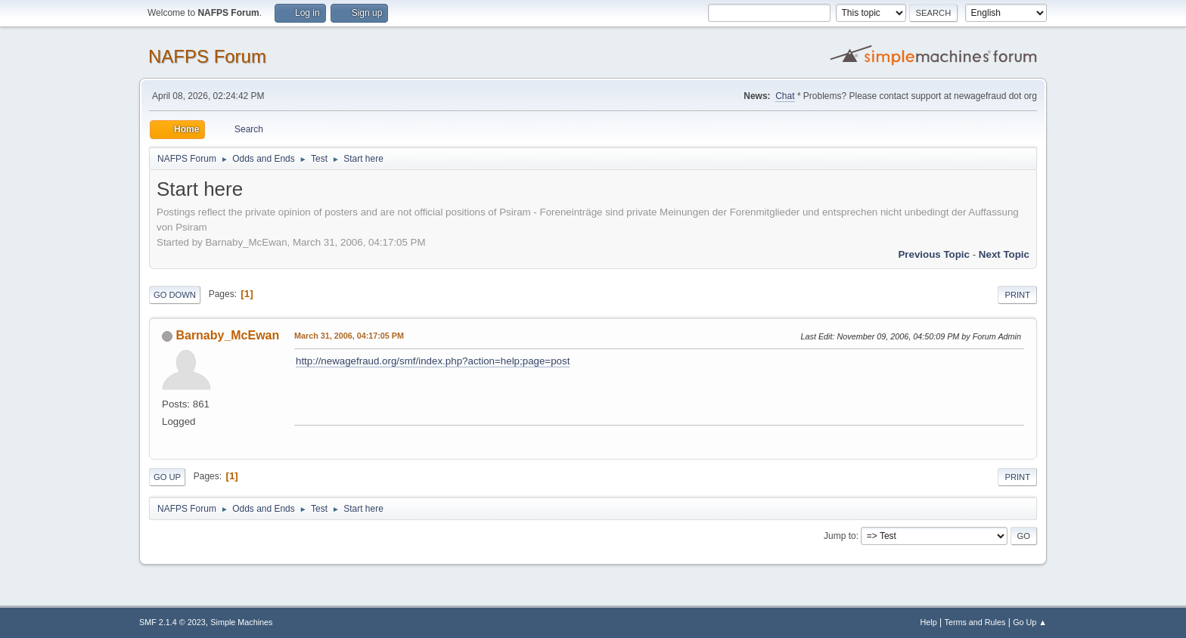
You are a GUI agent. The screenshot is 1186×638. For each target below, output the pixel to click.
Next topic (1004, 254)
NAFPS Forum (207, 56)
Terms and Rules (975, 622)
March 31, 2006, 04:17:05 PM (349, 335)
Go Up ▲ (1030, 622)
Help (929, 622)
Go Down (175, 294)
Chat (784, 96)
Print (1017, 294)
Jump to (840, 536)
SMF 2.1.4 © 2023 (172, 622)
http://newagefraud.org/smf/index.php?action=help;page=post (433, 361)
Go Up (167, 477)
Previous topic (934, 254)
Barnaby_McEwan (227, 335)
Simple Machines (241, 622)
